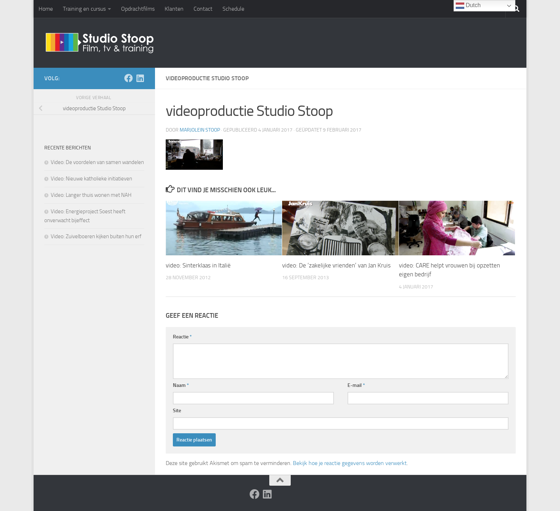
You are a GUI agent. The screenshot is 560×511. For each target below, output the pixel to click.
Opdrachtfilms (138, 8)
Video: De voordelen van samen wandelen (97, 162)
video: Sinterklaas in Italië (198, 265)
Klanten (174, 8)
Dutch (468, 5)
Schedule (233, 8)
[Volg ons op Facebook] (128, 78)
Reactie (182, 337)
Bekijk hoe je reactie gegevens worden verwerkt (350, 463)
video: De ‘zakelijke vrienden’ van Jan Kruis (336, 265)
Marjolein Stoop (200, 130)
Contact (203, 8)
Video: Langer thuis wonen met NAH (91, 195)
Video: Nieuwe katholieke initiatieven (91, 178)
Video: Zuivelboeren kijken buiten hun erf (96, 236)
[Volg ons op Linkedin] (140, 78)
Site (177, 411)
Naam (181, 385)
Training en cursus (84, 8)
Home (46, 8)
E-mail (356, 385)
